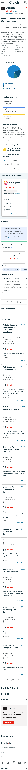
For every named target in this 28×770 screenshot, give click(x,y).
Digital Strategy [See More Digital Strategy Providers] (8, 86)
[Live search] (25, 2)
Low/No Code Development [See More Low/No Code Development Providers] (11, 88)
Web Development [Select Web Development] (12, 160)
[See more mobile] (21, 360)
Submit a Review (13, 313)
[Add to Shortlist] (26, 7)
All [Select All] (4, 160)
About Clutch (4, 768)
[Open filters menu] (25, 319)
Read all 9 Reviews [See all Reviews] (14, 297)
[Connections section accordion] (14, 736)
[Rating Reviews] (8, 11)
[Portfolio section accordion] (14, 688)
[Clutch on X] (8, 762)
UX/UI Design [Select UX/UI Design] (15, 164)
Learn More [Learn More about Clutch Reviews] (7, 237)
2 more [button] (18, 193)
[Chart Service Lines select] (14, 62)
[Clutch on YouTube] (19, 762)
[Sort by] (12, 319)
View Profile (14, 214)
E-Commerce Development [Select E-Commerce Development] (11, 168)
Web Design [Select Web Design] (7, 164)
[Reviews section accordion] (14, 221)
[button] (12, 319)
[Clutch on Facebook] (2, 762)
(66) (13, 187)
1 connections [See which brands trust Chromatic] (9, 13)
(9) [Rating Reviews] (17, 258)
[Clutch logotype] (6, 743)
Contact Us (4, 757)
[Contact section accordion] (14, 699)
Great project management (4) (11, 269)
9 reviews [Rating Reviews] (14, 11)
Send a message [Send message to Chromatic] (8, 722)
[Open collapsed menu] (2, 2)
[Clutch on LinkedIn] (25, 762)
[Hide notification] (25, 228)
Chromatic (10, 8)
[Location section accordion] (14, 694)
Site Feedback (4, 753)
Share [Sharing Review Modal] (23, 324)
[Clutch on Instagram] (13, 762)
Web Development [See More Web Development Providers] (9, 83)
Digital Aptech (14, 183)
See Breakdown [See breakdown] (13, 262)
